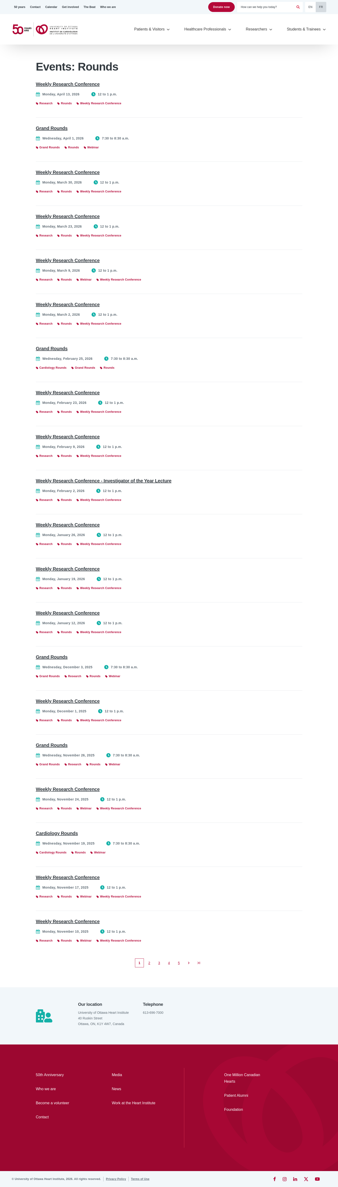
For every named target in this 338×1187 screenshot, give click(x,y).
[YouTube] (317, 1179)
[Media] (136, 1075)
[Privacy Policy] (116, 1179)
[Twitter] (306, 1179)
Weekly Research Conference (68, 84)
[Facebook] (274, 1179)
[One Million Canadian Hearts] (245, 1078)
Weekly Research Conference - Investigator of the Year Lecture (104, 480)
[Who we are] (108, 7)
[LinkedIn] (295, 1179)
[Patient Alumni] (245, 1096)
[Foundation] (245, 1110)
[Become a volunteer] (60, 1103)
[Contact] (35, 7)
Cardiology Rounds (57, 833)
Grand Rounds (52, 128)
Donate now (221, 7)
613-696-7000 (153, 1012)
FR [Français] (321, 7)
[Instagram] (285, 1179)
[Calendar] (51, 7)
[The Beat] (89, 7)
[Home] (47, 29)
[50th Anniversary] (60, 1075)
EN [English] (310, 7)
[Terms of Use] (140, 1179)
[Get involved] (70, 7)
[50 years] (20, 7)
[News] (136, 1089)
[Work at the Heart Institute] (136, 1103)
